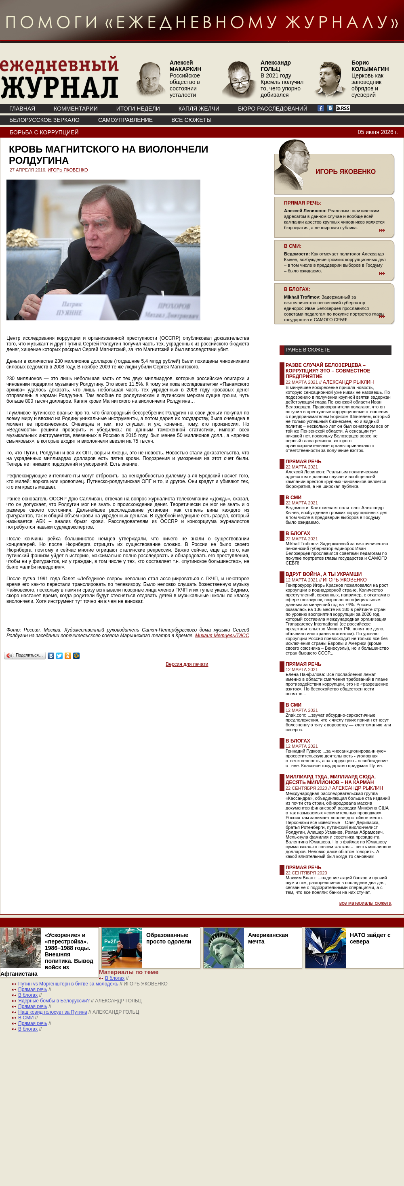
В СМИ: (292, 246)
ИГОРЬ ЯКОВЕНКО (68, 169)
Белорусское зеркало (44, 120)
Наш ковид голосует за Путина (52, 1012)
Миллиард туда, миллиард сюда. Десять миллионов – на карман (331, 779)
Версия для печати (187, 664)
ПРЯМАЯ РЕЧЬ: (303, 203)
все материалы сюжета (365, 903)
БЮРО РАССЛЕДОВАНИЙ (272, 108)
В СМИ (293, 497)
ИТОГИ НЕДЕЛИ (138, 108)
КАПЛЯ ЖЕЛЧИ (199, 108)
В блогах (298, 533)
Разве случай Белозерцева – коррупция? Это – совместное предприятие (328, 370)
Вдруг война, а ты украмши (324, 574)
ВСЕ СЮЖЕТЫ (191, 120)
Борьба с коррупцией (44, 132)
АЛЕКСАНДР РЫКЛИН (348, 382)
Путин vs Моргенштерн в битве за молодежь (68, 984)
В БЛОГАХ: (297, 289)
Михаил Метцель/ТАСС (222, 635)
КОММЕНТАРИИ (76, 108)
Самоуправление (125, 120)
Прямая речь (304, 461)
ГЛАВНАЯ (22, 108)
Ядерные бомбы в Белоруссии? (54, 1001)
